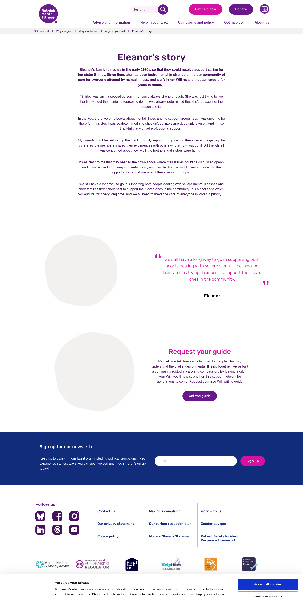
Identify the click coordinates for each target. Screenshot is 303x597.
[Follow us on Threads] (57, 529)
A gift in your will (115, 31)
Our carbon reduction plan (170, 524)
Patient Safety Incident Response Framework (220, 538)
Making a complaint (164, 511)
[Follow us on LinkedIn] (40, 529)
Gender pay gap (213, 524)
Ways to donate (88, 31)
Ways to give (64, 31)
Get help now (205, 9)
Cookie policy (107, 536)
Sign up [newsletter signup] (253, 461)
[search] (163, 9)
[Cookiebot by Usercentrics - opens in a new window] (27, 589)
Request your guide (200, 352)
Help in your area (154, 22)
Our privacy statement (115, 524)
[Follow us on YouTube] (74, 529)
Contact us (106, 511)
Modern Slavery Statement (170, 536)
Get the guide (203, 396)
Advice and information (111, 22)
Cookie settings (268, 574)
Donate (241, 9)
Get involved (234, 22)
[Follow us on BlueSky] (40, 516)
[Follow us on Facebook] (57, 516)
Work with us (211, 511)
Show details (65, 588)
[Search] (145, 9)
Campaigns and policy (196, 22)
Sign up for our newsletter (67, 446)
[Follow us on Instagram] (74, 516)
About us (262, 22)
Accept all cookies (268, 562)
